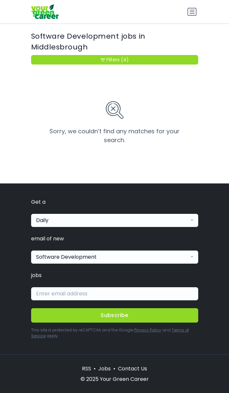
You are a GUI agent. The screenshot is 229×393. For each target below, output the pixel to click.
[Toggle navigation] (192, 12)
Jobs (104, 368)
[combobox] (114, 220)
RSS (86, 368)
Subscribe (114, 315)
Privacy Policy (147, 330)
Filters (115, 59)
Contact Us (132, 368)
